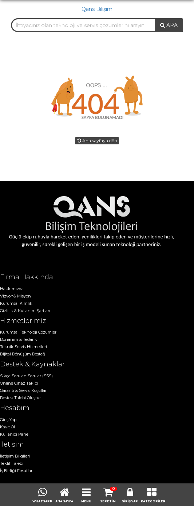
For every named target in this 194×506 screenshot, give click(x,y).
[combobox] (83, 25)
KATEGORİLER (152, 501)
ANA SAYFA (64, 501)
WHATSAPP (42, 501)
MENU (86, 501)
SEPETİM (108, 501)
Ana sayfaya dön (97, 140)
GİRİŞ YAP (130, 501)
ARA (169, 25)
